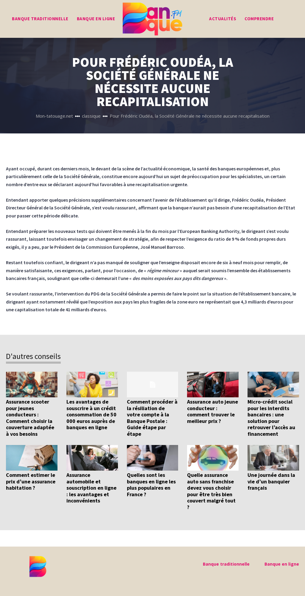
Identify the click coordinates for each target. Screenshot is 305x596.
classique (91, 116)
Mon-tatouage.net (54, 116)
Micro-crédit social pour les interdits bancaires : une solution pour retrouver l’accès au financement (271, 417)
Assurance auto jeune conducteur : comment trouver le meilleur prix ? (212, 411)
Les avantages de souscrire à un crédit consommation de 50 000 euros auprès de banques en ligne (91, 414)
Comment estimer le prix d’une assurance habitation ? (30, 481)
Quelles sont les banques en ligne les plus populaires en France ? (151, 484)
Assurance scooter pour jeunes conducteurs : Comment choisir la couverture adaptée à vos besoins (30, 417)
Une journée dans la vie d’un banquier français (271, 481)
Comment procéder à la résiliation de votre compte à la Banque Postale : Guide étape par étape (152, 417)
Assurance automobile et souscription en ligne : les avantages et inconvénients (91, 487)
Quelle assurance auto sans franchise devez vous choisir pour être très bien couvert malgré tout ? (211, 491)
